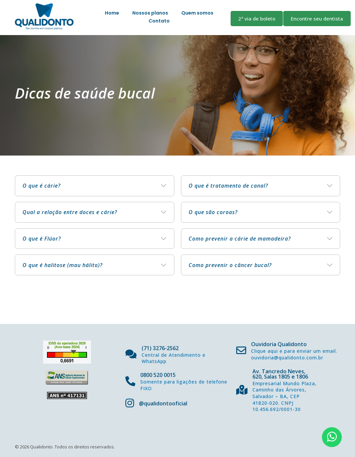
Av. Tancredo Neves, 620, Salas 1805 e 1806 (280, 374)
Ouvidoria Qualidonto (279, 344)
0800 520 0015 (158, 375)
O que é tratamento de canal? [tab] (228, 185)
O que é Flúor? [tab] (41, 238)
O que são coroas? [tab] (213, 212)
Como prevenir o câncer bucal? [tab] (230, 265)
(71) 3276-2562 (160, 348)
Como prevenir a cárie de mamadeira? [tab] (240, 238)
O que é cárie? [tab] (41, 185)
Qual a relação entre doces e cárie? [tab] (69, 212)
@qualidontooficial (163, 403)
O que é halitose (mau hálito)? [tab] (62, 265)
